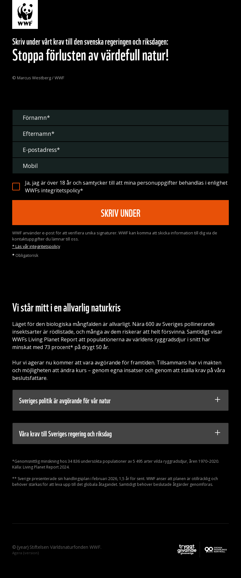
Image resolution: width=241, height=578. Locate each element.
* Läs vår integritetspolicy (36, 246)
